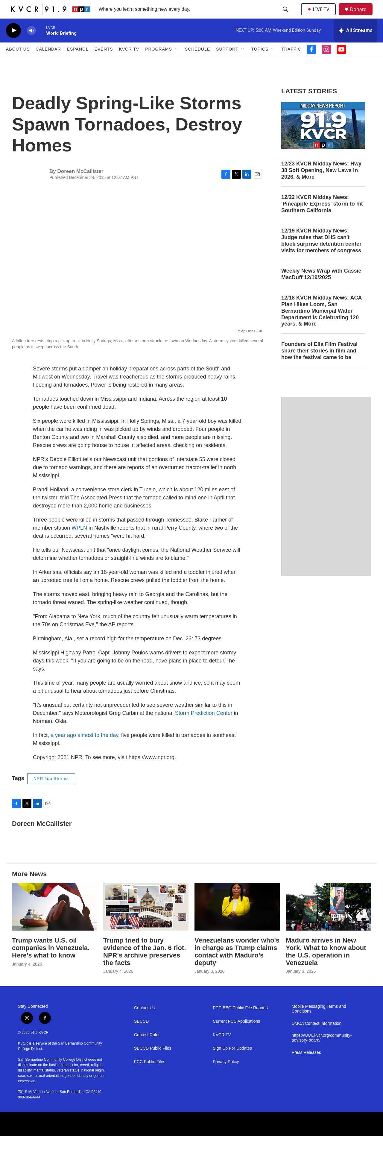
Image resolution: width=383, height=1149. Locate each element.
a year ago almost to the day (84, 748)
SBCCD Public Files (152, 1061)
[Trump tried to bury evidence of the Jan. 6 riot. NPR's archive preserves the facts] (146, 919)
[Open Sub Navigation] (176, 62)
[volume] (31, 43)
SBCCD (141, 1034)
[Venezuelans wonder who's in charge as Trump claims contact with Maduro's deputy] (237, 919)
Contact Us (144, 1021)
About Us (18, 62)
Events (104, 62)
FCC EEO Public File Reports (240, 1021)
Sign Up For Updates (232, 1061)
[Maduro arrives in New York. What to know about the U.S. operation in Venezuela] (328, 919)
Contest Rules (147, 1048)
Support (227, 62)
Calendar (48, 62)
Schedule (197, 62)
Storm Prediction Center (203, 726)
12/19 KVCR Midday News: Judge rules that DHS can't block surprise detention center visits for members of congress (321, 253)
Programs (158, 62)
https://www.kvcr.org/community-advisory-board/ (322, 1051)
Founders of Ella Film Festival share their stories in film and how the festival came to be (319, 363)
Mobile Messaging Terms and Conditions (319, 1022)
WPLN (79, 541)
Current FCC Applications (236, 1034)
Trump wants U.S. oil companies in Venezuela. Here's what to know (50, 960)
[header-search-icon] (286, 16)
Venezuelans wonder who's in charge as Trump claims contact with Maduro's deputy (236, 964)
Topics (260, 62)
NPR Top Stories (51, 791)
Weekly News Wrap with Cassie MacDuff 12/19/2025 (321, 287)
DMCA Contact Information (317, 1036)
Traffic (291, 62)
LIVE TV (320, 15)
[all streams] (355, 43)
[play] (13, 43)
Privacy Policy (226, 1075)
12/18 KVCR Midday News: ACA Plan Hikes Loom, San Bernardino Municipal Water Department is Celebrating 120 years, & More (321, 324)
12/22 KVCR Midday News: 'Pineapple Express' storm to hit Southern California (322, 216)
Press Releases (306, 1065)
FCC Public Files (149, 1075)
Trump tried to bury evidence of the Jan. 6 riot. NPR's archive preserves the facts (144, 964)
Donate (361, 16)
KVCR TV (129, 62)
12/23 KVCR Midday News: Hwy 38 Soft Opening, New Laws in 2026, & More (321, 183)
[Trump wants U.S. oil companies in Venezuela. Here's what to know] (54, 919)
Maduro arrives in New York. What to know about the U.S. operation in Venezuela (326, 964)
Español (78, 62)
